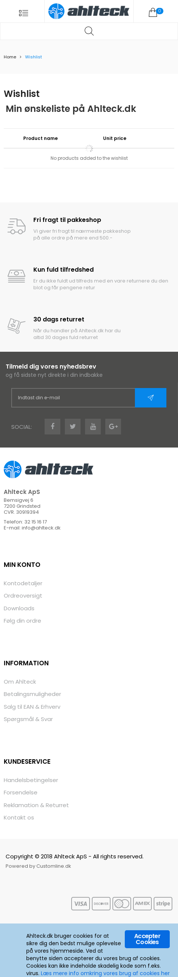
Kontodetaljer (23, 583)
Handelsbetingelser (31, 780)
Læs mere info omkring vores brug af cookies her (105, 973)
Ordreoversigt (23, 595)
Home (10, 57)
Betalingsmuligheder (32, 694)
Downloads (19, 608)
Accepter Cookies (147, 939)
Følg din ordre (22, 621)
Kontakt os (19, 817)
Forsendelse (20, 792)
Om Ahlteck (20, 682)
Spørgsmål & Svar (28, 719)
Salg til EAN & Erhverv (32, 707)
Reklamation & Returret (36, 805)
